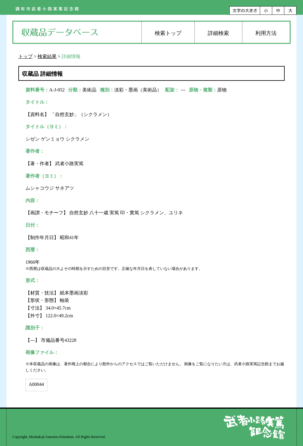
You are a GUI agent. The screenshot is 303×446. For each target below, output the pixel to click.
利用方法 (266, 33)
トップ (25, 56)
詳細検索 (218, 33)
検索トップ (168, 33)
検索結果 (47, 56)
